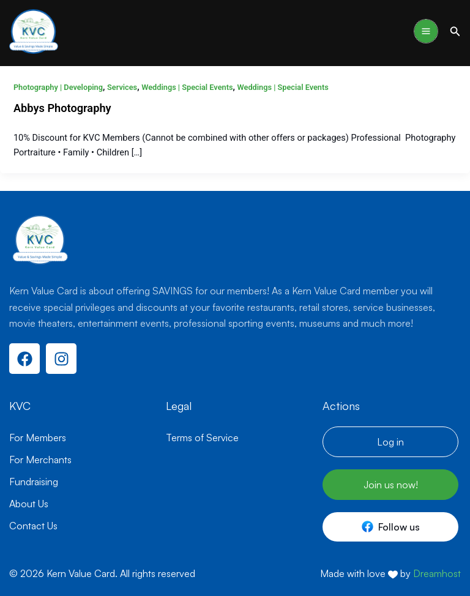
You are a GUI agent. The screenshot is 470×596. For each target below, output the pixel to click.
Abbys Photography (62, 108)
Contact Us (33, 526)
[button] (455, 31)
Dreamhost (437, 573)
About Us (28, 503)
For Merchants (40, 459)
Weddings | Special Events (187, 87)
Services (122, 87)
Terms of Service (202, 437)
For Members (37, 437)
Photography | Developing (58, 87)
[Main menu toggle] (426, 31)
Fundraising (33, 481)
